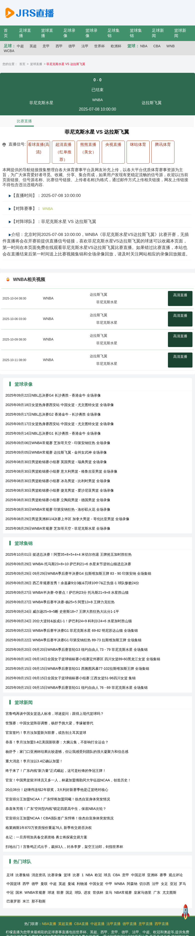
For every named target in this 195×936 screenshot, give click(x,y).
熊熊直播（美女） (88, 148)
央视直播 (113, 144)
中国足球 (138, 875)
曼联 (44, 884)
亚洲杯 (152, 875)
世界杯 (99, 46)
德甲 (71, 46)
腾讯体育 (163, 144)
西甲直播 (162, 924)
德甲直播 (130, 924)
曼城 (71, 884)
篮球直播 (36, 64)
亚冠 (173, 884)
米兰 (26, 901)
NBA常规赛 (123, 892)
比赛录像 (55, 875)
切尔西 (144, 884)
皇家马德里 (142, 892)
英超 (33, 46)
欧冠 (98, 875)
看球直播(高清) (38, 148)
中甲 (108, 884)
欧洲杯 (116, 46)
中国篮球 (14, 884)
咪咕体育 (138, 144)
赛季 (163, 875)
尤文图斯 (169, 892)
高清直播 (180, 295)
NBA (143, 46)
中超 (20, 46)
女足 (164, 884)
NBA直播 (49, 924)
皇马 (108, 892)
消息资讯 (39, 875)
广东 (156, 892)
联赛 (60, 892)
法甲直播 (114, 924)
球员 (107, 875)
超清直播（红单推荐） (63, 152)
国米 (19, 892)
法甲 (84, 46)
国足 (69, 892)
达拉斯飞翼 (98, 294)
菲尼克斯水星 (106, 302)
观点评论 (176, 875)
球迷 (51, 892)
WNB (170, 46)
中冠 (10, 892)
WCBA (9, 51)
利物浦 (82, 884)
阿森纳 (132, 884)
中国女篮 (96, 884)
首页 (22, 64)
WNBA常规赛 (35, 892)
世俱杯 (98, 892)
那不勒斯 (39, 901)
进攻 (87, 892)
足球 (10, 875)
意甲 (46, 46)
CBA (157, 46)
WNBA (97, 100)
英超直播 (65, 924)
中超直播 (97, 924)
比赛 (76, 875)
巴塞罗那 (14, 901)
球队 (78, 892)
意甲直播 (146, 924)
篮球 (67, 875)
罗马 (182, 884)
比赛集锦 (23, 875)
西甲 (59, 46)
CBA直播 (81, 924)
